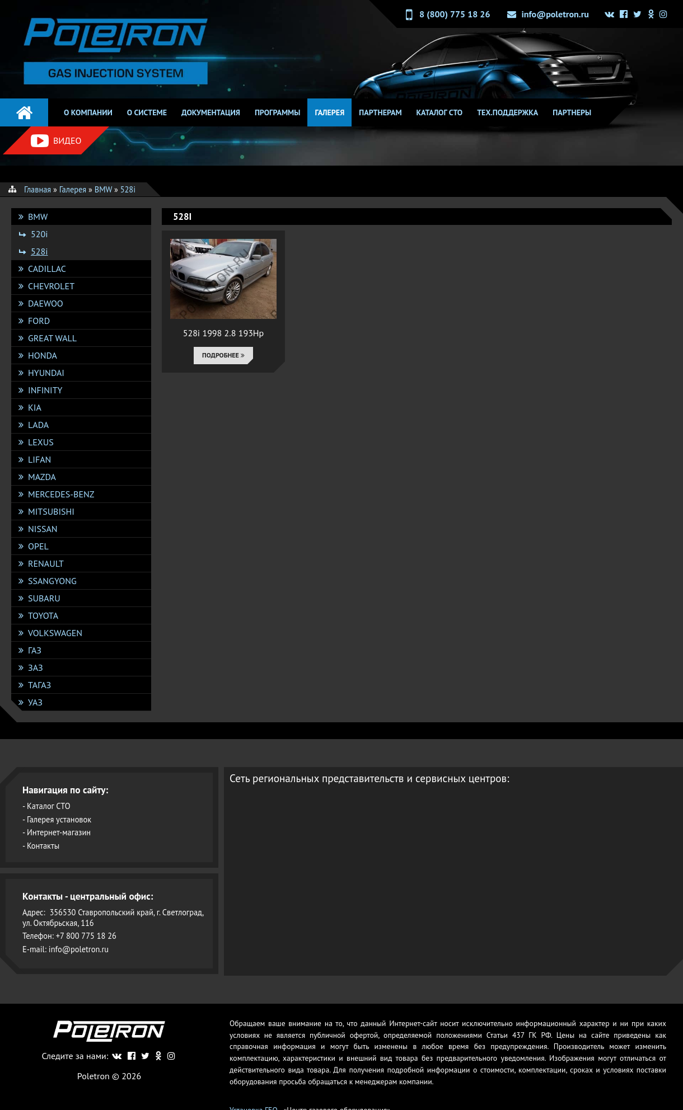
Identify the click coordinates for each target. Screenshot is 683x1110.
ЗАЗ (35, 667)
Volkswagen (55, 632)
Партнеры (572, 112)
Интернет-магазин (59, 832)
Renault (46, 563)
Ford (39, 320)
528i (39, 251)
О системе (147, 112)
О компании (88, 112)
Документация (210, 112)
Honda (42, 355)
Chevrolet (51, 285)
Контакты (43, 845)
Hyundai (46, 372)
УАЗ (35, 702)
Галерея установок (59, 819)
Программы (278, 112)
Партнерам (380, 112)
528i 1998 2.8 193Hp (223, 332)
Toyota (43, 615)
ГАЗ (34, 650)
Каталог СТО (440, 112)
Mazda (42, 476)
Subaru (44, 598)
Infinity (45, 390)
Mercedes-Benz (61, 494)
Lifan (39, 459)
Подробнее (223, 355)
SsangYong (52, 580)
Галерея (329, 112)
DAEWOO (45, 303)
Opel (38, 546)
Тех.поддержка (507, 112)
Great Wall (52, 338)
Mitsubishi (51, 511)
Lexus (41, 442)
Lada (38, 424)
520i (39, 233)
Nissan (43, 528)
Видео (56, 141)
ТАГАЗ (39, 684)
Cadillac (47, 268)
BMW (38, 216)
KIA (34, 407)
